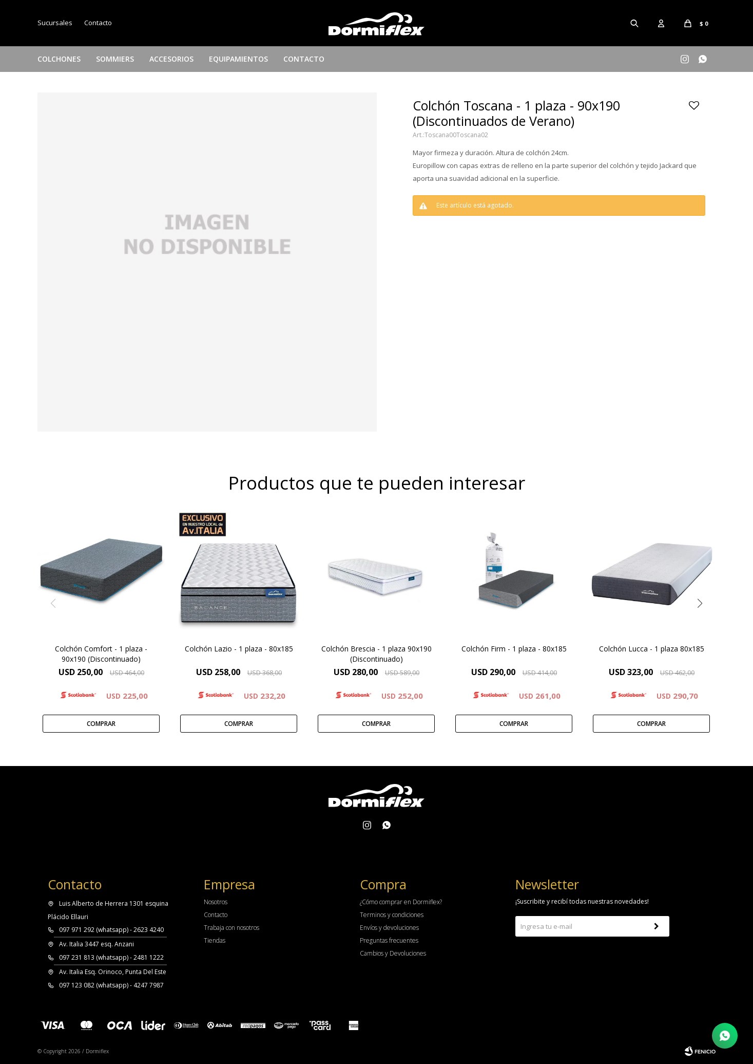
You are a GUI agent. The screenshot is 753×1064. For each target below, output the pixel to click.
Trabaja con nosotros (231, 927)
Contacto (303, 59)
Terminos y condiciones (391, 914)
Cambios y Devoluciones (393, 953)
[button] (700, 603)
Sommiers (115, 59)
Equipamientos (238, 59)
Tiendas (214, 940)
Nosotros (215, 902)
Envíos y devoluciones (389, 927)
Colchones (59, 59)
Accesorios (171, 59)
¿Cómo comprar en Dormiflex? (401, 902)
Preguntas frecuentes (389, 940)
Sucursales (54, 22)
